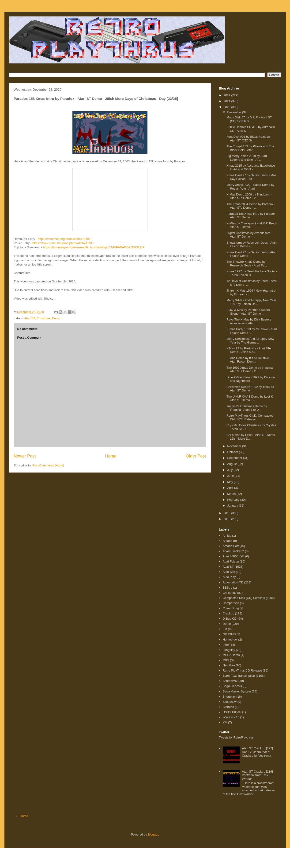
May (230, 482)
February (233, 499)
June (231, 475)
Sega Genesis (232, 686)
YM (225, 722)
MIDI (226, 660)
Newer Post (25, 456)
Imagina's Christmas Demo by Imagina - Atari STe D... (246, 408)
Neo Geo (229, 665)
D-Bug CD (230, 618)
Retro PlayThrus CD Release (242, 670)
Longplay (229, 650)
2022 (227, 95)
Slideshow (230, 701)
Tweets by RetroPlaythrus (236, 737)
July (230, 470)
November (234, 446)
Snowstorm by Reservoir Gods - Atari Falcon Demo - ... (251, 244)
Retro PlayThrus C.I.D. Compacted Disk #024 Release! (250, 417)
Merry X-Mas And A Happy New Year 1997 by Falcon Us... (251, 302)
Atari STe (229, 572)
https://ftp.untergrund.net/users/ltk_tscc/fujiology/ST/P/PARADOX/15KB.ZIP (94, 247)
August (232, 464)
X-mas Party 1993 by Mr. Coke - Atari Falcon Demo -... (251, 331)
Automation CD (233, 582)
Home (111, 456)
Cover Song (231, 608)
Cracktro (228, 613)
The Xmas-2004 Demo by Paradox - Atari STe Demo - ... (250, 206)
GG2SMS (229, 634)
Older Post (196, 456)
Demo (56, 318)
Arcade (227, 541)
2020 (227, 107)
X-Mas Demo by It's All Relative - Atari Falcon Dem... (248, 359)
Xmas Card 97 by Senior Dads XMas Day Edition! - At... (251, 177)
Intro (226, 644)
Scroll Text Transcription (239, 675)
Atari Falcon (231, 561)
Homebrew (230, 639)
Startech (228, 707)
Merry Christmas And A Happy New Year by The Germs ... (250, 340)
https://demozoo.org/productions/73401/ (64, 239)
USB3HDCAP (232, 712)
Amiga (227, 535)
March (232, 494)
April (230, 487)
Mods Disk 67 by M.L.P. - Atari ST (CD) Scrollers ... (249, 119)
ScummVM (230, 681)
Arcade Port (231, 546)
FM (225, 629)
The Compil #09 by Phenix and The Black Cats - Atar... (250, 148)
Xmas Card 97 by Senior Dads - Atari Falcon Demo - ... (251, 254)
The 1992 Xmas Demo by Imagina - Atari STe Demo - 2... (250, 369)
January (233, 505)
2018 (227, 519)
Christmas (43, 318)
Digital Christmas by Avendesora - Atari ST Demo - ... (249, 234)
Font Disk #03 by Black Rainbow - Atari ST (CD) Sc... (249, 138)
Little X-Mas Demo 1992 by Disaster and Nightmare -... (250, 379)
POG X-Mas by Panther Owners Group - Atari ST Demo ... (248, 311)
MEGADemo (231, 655)
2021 (227, 101)
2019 (227, 513)
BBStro (227, 587)
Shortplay (229, 696)
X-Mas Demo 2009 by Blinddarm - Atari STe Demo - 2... (249, 196)
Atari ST (29, 318)
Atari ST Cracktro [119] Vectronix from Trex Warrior (257, 775)
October (233, 452)
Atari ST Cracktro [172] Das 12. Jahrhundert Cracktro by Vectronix (257, 751)
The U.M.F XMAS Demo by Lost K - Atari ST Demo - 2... (250, 398)
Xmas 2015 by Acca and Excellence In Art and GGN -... (250, 167)
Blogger (153, 834)
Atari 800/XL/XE (234, 556)
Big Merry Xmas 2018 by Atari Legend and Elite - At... (246, 157)
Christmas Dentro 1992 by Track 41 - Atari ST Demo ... (251, 388)
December (234, 112)
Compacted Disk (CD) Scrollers (244, 598)
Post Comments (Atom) (48, 465)
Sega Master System (237, 691)
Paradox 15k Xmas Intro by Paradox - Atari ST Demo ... (251, 215)
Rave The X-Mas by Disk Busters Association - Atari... (248, 321)
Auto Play (229, 577)
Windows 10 (231, 717)
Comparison (231, 603)
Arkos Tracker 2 (233, 551)
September (235, 458)
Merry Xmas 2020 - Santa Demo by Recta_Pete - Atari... (250, 186)
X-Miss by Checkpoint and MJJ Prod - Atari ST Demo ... (251, 225)
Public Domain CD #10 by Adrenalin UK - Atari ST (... (250, 129)
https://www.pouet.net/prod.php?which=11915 (63, 243)
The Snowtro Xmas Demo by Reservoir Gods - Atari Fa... (246, 263)
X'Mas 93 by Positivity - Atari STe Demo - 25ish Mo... (248, 350)
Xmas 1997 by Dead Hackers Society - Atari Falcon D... (251, 273)
